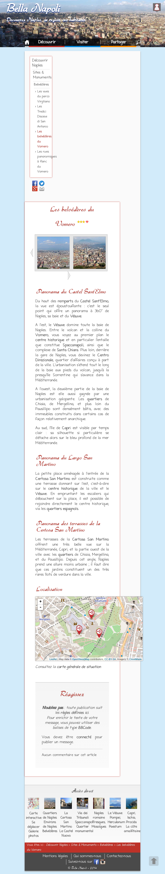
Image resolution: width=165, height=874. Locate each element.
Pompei (115, 817)
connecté (84, 737)
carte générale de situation (79, 667)
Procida (131, 822)
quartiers (94, 399)
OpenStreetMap (80, 659)
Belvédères (41, 84)
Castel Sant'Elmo (94, 301)
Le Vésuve (115, 813)
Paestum (115, 826)
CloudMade (135, 659)
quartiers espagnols (62, 509)
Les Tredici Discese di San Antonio (42, 116)
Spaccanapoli (73, 345)
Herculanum (116, 822)
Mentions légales (55, 856)
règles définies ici (74, 713)
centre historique (49, 340)
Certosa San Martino (52, 479)
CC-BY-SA (110, 659)
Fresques (98, 822)
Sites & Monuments (83, 845)
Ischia (131, 817)
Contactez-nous (119, 856)
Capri (66, 428)
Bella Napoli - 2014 (82, 868)
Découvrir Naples (57, 845)
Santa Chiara (67, 350)
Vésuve (75, 316)
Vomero (41, 335)
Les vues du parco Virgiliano (43, 96)
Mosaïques (99, 826)
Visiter (82, 42)
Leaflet (53, 659)
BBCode (84, 728)
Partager (118, 42)
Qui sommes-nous (87, 856)
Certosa (44, 529)
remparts (65, 301)
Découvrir (47, 42)
